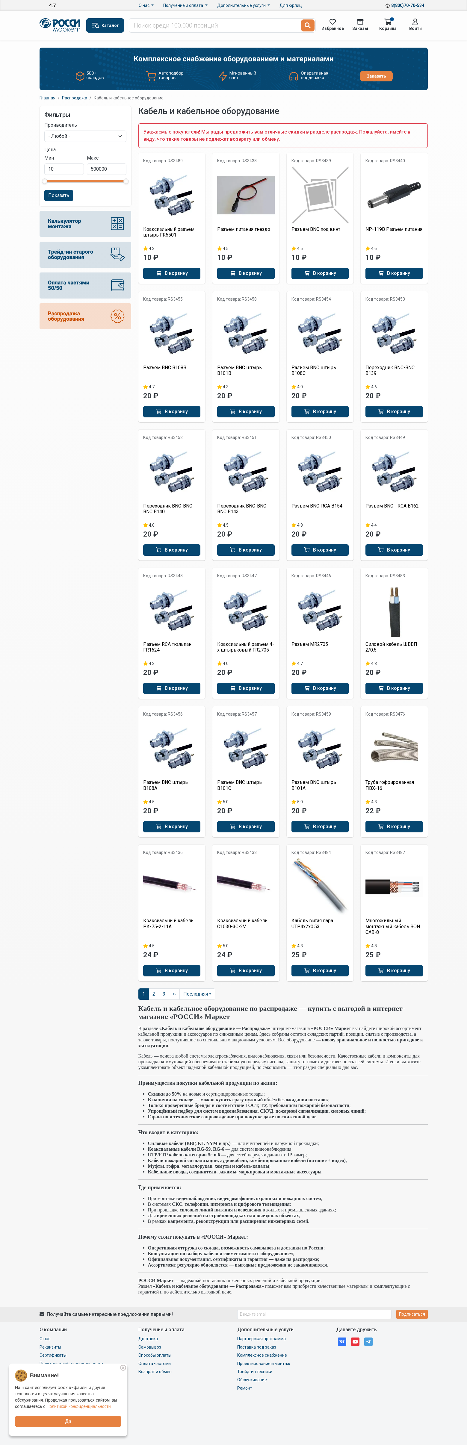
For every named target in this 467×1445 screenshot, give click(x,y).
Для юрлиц (290, 5)
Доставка (148, 1338)
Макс (93, 158)
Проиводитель (60, 125)
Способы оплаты (154, 1355)
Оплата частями (154, 1363)
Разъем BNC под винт (315, 229)
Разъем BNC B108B (164, 367)
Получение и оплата (183, 5)
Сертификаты (53, 1355)
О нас (144, 5)
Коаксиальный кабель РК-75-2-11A (168, 923)
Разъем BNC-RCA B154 (316, 506)
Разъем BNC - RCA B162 (392, 506)
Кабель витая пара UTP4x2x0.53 (312, 923)
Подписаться (412, 1314)
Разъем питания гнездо (243, 229)
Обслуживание (252, 1379)
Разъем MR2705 (309, 644)
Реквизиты (50, 1347)
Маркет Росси (60, 25)
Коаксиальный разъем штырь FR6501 (168, 232)
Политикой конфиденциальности (78, 1406)
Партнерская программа (261, 1338)
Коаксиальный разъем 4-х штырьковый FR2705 (245, 647)
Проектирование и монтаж (263, 1363)
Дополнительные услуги (242, 5)
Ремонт (244, 1388)
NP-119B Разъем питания (393, 229)
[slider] (44, 181)
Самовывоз (149, 1347)
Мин (49, 158)
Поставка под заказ (256, 1347)
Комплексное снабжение (262, 1355)
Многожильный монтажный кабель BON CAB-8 (392, 926)
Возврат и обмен (155, 1371)
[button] (105, 25)
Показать (58, 195)
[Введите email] (314, 1314)
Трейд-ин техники (254, 1371)
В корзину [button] (172, 273)
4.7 (52, 5)
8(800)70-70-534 (407, 5)
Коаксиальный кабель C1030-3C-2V (242, 923)
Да (68, 1421)
